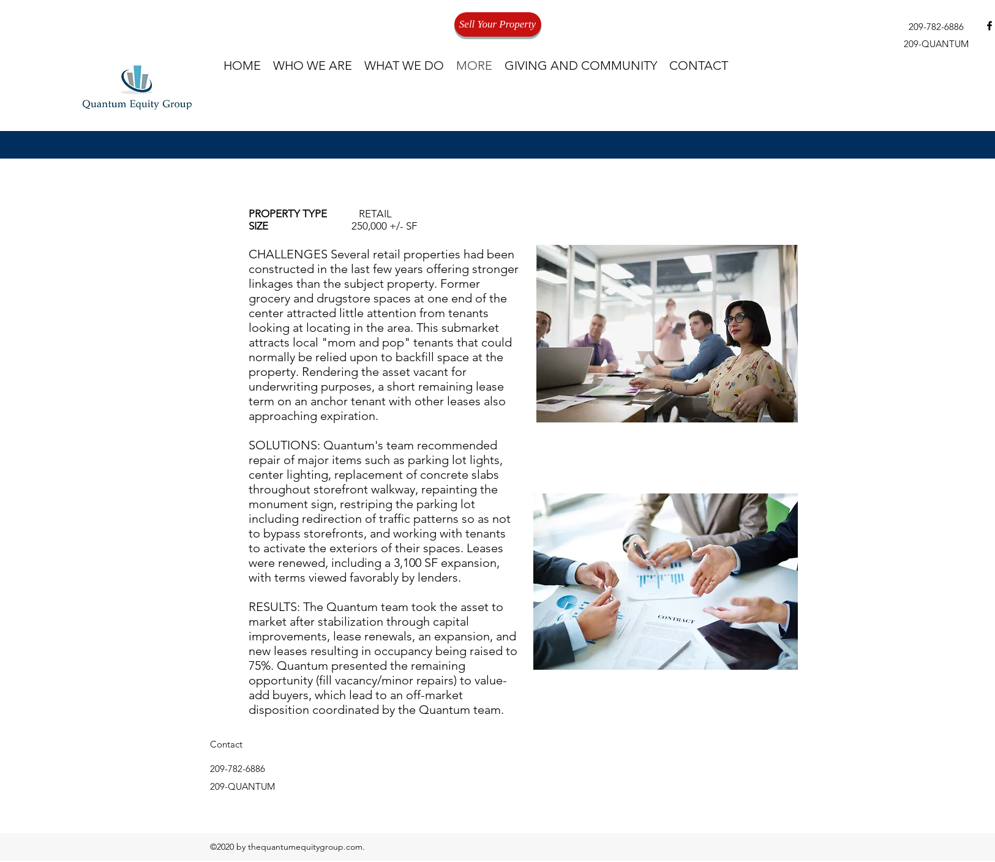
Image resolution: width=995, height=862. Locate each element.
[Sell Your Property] (497, 24)
